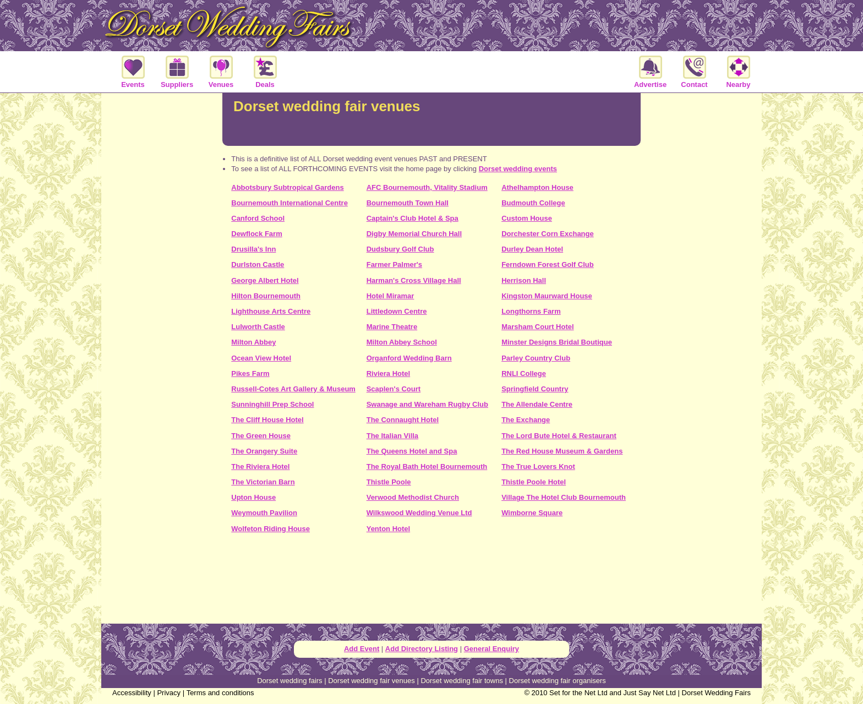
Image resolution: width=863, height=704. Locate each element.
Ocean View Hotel (261, 358)
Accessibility (131, 693)
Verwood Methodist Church (413, 497)
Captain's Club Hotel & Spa (412, 218)
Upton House (253, 497)
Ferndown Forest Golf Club (547, 264)
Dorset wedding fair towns (461, 680)
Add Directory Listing (421, 649)
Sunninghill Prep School (272, 404)
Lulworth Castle (258, 327)
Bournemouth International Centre (289, 203)
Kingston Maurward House (546, 296)
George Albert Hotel (264, 280)
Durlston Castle (257, 264)
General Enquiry (491, 649)
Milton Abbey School (402, 342)
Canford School (258, 218)
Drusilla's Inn (253, 249)
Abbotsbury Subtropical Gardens (287, 187)
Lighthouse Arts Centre (270, 311)
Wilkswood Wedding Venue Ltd (419, 513)
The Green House (261, 436)
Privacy (169, 693)
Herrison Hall (523, 280)
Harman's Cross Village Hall (414, 280)
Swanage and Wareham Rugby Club (427, 404)
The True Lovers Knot (538, 466)
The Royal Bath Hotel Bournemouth (427, 466)
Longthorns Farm (531, 311)
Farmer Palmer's (394, 264)
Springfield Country (534, 389)
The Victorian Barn (262, 482)
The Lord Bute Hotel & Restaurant (558, 436)
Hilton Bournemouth (266, 296)
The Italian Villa (392, 436)
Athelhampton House (537, 187)
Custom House (526, 218)
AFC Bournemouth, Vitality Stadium (427, 187)
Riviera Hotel (388, 373)
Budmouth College (533, 203)
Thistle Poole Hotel (533, 482)
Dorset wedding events (518, 169)
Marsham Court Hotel (537, 327)
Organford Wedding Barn (409, 358)
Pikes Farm (250, 373)
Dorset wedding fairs (290, 680)
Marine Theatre (392, 327)
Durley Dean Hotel (532, 249)
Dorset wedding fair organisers (557, 680)
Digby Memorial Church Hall (414, 234)
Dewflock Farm (256, 234)
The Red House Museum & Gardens (561, 451)
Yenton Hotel (388, 529)
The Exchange (525, 420)
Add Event (361, 649)
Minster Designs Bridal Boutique (556, 342)
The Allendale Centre (536, 404)
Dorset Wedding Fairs (716, 693)
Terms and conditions (220, 693)
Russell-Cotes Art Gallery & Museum (293, 389)
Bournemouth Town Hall (408, 203)
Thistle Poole (389, 482)
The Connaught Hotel (403, 420)
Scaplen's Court (393, 389)
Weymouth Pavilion (264, 513)
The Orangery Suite (264, 451)
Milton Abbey (253, 342)
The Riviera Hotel (260, 466)
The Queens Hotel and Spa (412, 451)
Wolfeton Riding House (270, 529)
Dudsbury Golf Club (400, 249)
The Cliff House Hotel (267, 420)
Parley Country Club (535, 358)
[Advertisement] (431, 582)
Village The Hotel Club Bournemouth (563, 497)
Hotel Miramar (390, 296)
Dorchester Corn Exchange (547, 234)
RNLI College (523, 373)
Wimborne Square (531, 513)
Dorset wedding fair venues (371, 680)
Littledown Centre (397, 311)
